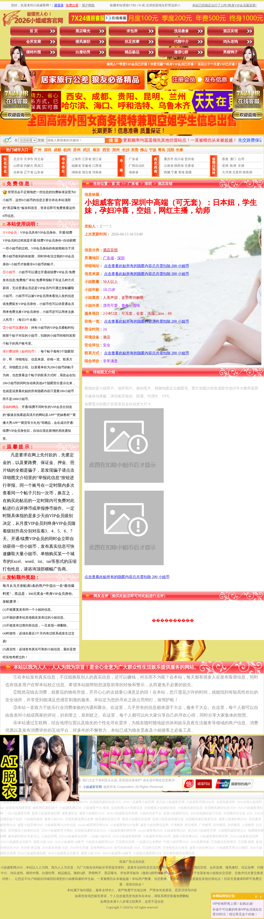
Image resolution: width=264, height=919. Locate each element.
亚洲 (225, 166)
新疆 (188, 172)
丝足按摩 (132, 42)
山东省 (39, 172)
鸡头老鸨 (230, 42)
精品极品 (132, 52)
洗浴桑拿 (181, 31)
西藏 (167, 172)
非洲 (241, 166)
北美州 (237, 172)
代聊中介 (181, 42)
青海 (181, 172)
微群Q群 (181, 52)
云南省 (168, 166)
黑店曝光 (83, 31)
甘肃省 (189, 166)
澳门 (233, 159)
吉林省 (18, 172)
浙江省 (97, 159)
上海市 (76, 159)
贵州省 (189, 159)
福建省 (76, 166)
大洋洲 (227, 172)
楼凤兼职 (83, 42)
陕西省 (179, 166)
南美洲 (247, 172)
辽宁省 (28, 172)
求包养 (132, 31)
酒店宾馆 (230, 31)
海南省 (133, 172)
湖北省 (86, 172)
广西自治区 (137, 166)
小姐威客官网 (92, 787)
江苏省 (86, 159)
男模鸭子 (230, 52)
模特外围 (33, 52)
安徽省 (86, 166)
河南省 (97, 172)
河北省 (39, 159)
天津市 (28, 159)
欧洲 (233, 166)
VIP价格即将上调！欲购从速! (233, 904)
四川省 (179, 159)
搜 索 (113, 140)
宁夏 (174, 172)
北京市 (18, 159)
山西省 (18, 166)
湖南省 (76, 172)
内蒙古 (28, 166)
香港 (225, 159)
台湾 (241, 159)
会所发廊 (33, 42)
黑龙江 (39, 166)
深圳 (148, 184)
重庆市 (168, 159)
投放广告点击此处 (132, 862)
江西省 (97, 166)
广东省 (133, 159)
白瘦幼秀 (83, 52)
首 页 (34, 31)
